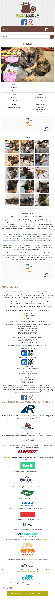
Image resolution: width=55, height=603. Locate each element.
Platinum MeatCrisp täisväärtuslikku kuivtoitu (35, 571)
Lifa (37, 519)
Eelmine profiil (27, 119)
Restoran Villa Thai (36, 487)
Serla (26, 498)
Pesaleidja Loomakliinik (11, 434)
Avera (43, 508)
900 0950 (22, 313)
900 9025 (22, 315)
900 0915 (22, 317)
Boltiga (38, 471)
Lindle (32, 559)
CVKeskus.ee (45, 539)
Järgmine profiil (46, 129)
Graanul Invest (31, 446)
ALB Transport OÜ (7, 457)
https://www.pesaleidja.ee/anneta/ (28, 308)
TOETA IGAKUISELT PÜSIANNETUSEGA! (27, 593)
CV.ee (30, 529)
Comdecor (6, 583)
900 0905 (23, 318)
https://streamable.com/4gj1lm (27, 238)
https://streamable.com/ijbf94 (11, 241)
